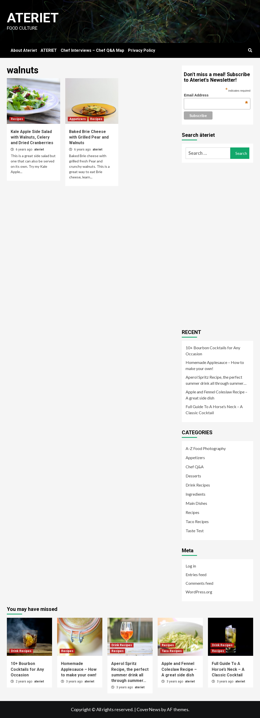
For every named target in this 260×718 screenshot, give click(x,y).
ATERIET (49, 50)
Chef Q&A (195, 466)
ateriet (39, 149)
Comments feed (199, 583)
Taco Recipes (197, 521)
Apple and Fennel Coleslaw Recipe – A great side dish (216, 394)
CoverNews (148, 709)
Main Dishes (196, 503)
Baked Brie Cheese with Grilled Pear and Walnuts (89, 137)
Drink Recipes (198, 484)
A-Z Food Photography (206, 448)
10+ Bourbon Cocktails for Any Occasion (213, 350)
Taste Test (195, 530)
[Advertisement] (220, 244)
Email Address (216, 95)
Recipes (17, 119)
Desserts (193, 475)
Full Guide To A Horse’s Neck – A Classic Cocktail (214, 409)
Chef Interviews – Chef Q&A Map (92, 50)
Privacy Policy (141, 50)
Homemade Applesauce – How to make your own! (215, 365)
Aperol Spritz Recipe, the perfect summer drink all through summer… (216, 380)
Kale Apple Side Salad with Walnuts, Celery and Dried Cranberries (32, 137)
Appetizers (77, 119)
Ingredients (195, 494)
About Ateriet (24, 50)
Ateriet (33, 18)
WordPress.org (199, 591)
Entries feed (196, 574)
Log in (191, 565)
